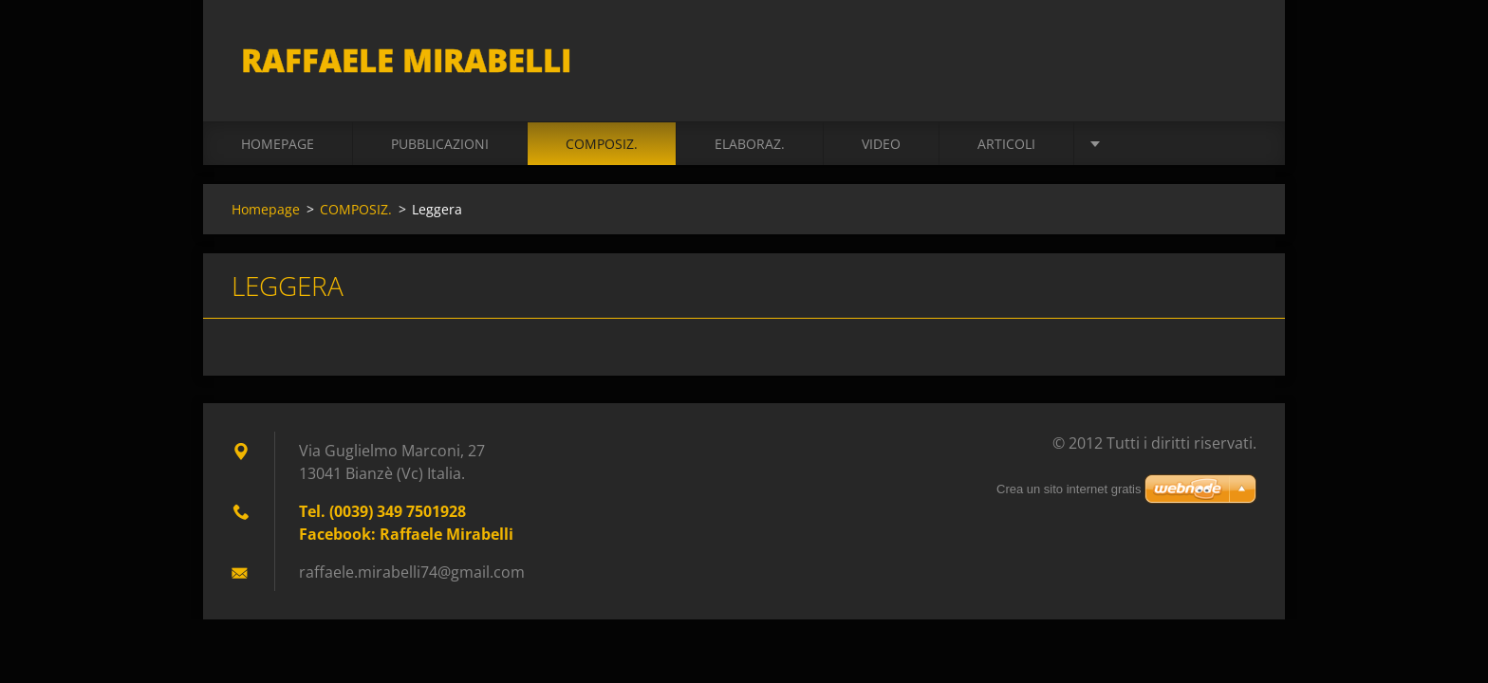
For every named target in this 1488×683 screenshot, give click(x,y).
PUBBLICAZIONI (440, 144)
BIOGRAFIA (1146, 144)
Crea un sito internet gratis (1068, 489)
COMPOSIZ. (602, 144)
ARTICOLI (1006, 144)
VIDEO (881, 144)
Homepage (277, 144)
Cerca (1235, 55)
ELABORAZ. (750, 144)
